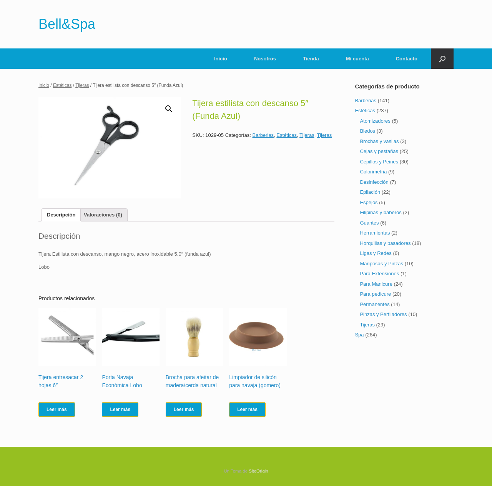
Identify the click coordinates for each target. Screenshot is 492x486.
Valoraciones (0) (103, 215)
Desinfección (374, 182)
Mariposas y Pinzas (381, 263)
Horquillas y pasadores (385, 243)
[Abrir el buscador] (442, 58)
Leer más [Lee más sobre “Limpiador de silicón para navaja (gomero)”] (247, 409)
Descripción (61, 215)
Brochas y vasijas (379, 141)
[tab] (61, 215)
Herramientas (375, 233)
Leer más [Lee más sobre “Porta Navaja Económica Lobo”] (120, 409)
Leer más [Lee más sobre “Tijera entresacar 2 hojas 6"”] (57, 409)
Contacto (406, 59)
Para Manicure (376, 284)
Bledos (367, 131)
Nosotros (265, 59)
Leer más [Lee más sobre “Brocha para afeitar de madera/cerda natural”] (184, 409)
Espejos (368, 202)
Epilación (370, 192)
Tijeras (82, 85)
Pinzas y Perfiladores (383, 314)
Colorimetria (373, 172)
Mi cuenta (357, 59)
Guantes (369, 223)
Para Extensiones (379, 273)
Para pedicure (375, 294)
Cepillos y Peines (379, 162)
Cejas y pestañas (379, 151)
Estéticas (62, 85)
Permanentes (374, 304)
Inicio (220, 59)
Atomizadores (375, 121)
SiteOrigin (258, 471)
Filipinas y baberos (380, 212)
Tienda (311, 59)
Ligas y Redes (375, 253)
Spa (359, 335)
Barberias (263, 135)
